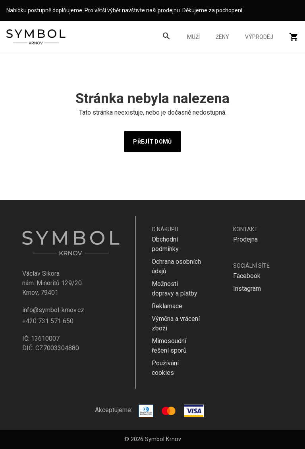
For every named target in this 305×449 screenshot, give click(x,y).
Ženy (222, 37)
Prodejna (245, 239)
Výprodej (259, 37)
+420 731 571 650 (47, 321)
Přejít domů (152, 141)
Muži (193, 37)
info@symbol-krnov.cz (53, 310)
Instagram (247, 288)
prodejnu (169, 10)
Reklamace (167, 306)
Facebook (247, 276)
